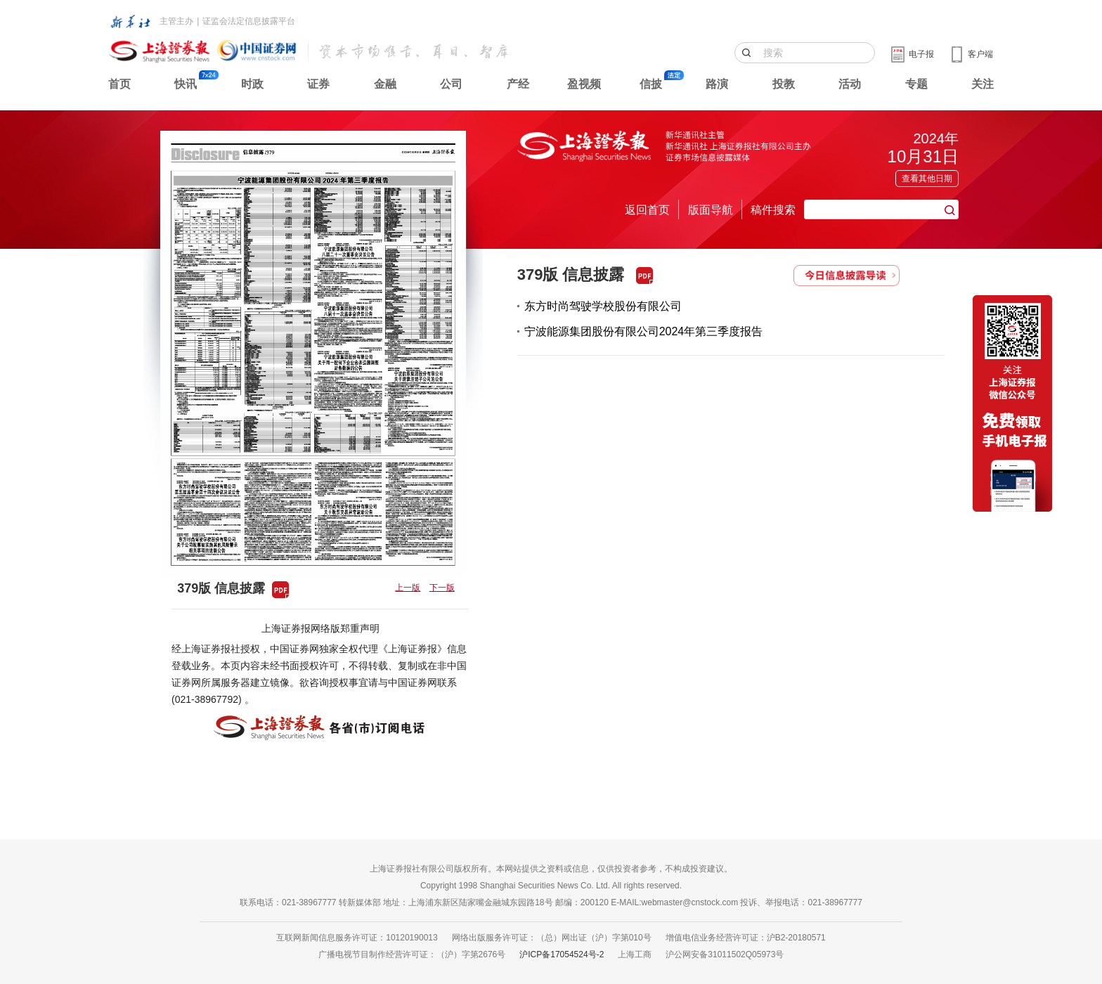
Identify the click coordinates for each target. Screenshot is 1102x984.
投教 (783, 84)
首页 (119, 84)
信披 (651, 84)
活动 (849, 84)
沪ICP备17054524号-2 (561, 954)
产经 (518, 84)
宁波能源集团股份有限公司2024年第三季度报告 (643, 331)
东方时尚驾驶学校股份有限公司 (603, 306)
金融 (385, 84)
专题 (916, 84)
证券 (318, 84)
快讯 (185, 84)
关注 (982, 84)
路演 (717, 84)
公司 (451, 84)
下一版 (442, 588)
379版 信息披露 (571, 274)
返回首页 (647, 210)
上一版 (407, 588)
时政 (252, 84)
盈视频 (584, 84)
